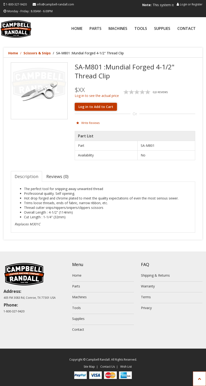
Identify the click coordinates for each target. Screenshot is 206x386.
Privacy (146, 308)
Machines (118, 29)
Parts (95, 29)
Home (76, 29)
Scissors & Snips (37, 53)
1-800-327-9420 (16, 4)
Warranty (148, 286)
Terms (146, 297)
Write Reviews (88, 123)
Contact (186, 29)
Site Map (89, 367)
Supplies (162, 29)
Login (183, 4)
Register (197, 4)
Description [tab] (26, 176)
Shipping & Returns (155, 275)
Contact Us (107, 367)
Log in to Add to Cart (95, 106)
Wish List (126, 367)
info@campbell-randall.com (55, 4)
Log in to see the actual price (97, 95)
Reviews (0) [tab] (57, 176)
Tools (140, 29)
